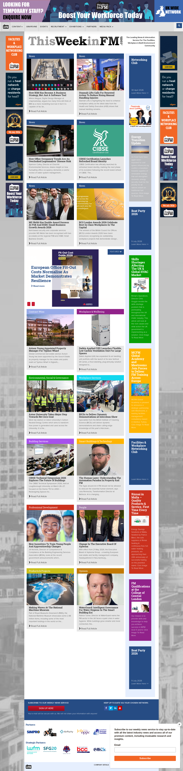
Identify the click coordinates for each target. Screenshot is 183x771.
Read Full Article (38, 111)
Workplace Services (90, 377)
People (82, 507)
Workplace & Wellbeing (91, 311)
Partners (92, 27)
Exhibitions (76, 27)
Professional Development (43, 507)
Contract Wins (36, 311)
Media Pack (106, 27)
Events (44, 27)
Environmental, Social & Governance (49, 377)
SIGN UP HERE (46, 708)
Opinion (83, 570)
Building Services (38, 441)
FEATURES (114, 251)
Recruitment (58, 27)
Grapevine (31, 27)
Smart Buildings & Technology (95, 441)
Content (17, 27)
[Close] (179, 724)
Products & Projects (39, 570)
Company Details (101, 765)
